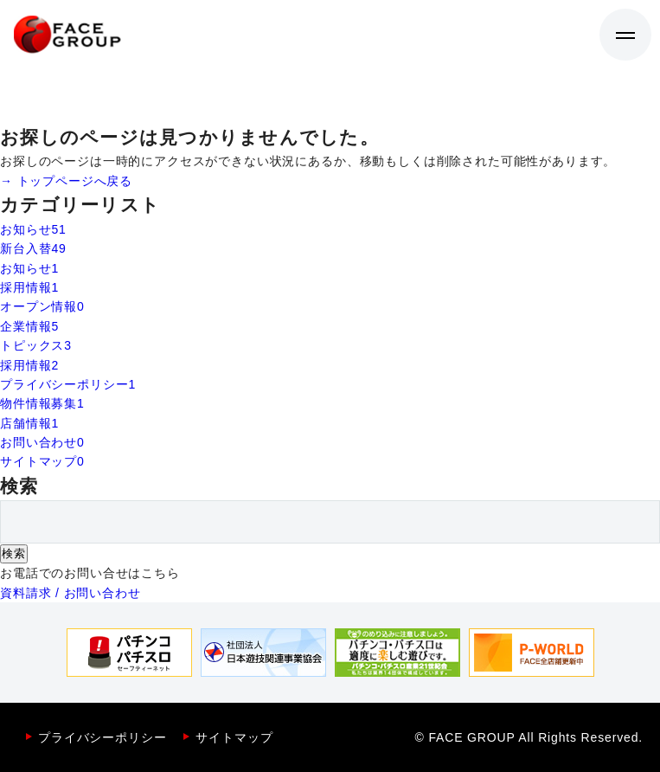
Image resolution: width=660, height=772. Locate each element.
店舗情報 (29, 423)
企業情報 (29, 326)
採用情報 (29, 287)
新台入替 (33, 248)
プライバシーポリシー (68, 384)
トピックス (36, 345)
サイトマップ (42, 461)
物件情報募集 (42, 403)
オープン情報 (42, 306)
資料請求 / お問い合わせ (70, 593)
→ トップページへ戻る (66, 181)
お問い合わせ (42, 442)
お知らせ (33, 229)
